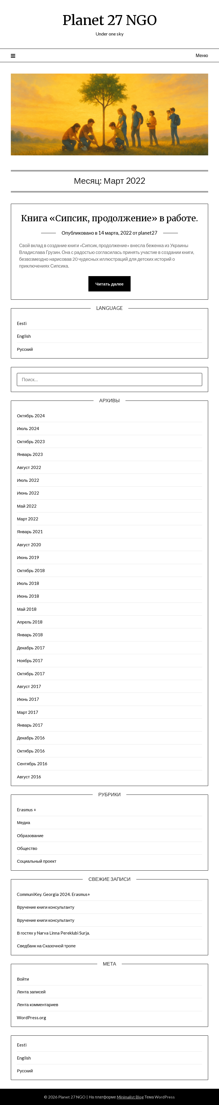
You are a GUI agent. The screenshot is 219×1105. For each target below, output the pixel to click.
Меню (202, 55)
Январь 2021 (29, 531)
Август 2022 (29, 467)
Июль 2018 (28, 583)
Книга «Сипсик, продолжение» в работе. (109, 218)
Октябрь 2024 (30, 415)
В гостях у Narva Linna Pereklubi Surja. (53, 932)
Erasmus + (26, 809)
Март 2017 (27, 712)
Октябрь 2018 (30, 570)
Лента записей (31, 991)
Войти (23, 978)
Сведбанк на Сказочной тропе (46, 945)
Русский (25, 349)
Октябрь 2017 (30, 673)
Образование (30, 835)
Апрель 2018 (29, 621)
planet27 (147, 233)
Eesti (22, 323)
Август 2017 (29, 686)
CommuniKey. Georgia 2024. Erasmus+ (53, 894)
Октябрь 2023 (30, 441)
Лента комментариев (37, 1004)
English (24, 336)
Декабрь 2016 (30, 737)
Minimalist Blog (130, 1096)
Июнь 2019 (28, 557)
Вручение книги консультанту (45, 907)
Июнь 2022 (28, 492)
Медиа (23, 822)
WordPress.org (31, 1017)
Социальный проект (36, 861)
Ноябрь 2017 (30, 660)
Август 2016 (29, 776)
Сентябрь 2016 (32, 763)
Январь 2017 (29, 724)
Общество (27, 848)
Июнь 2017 (28, 699)
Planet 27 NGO (109, 20)
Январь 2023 (29, 454)
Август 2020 (29, 544)
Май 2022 (26, 505)
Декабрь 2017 (30, 647)
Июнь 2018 (28, 596)
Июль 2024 (28, 428)
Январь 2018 (29, 634)
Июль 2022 (28, 480)
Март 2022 (27, 518)
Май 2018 (26, 609)
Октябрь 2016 (30, 750)
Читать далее (110, 283)
